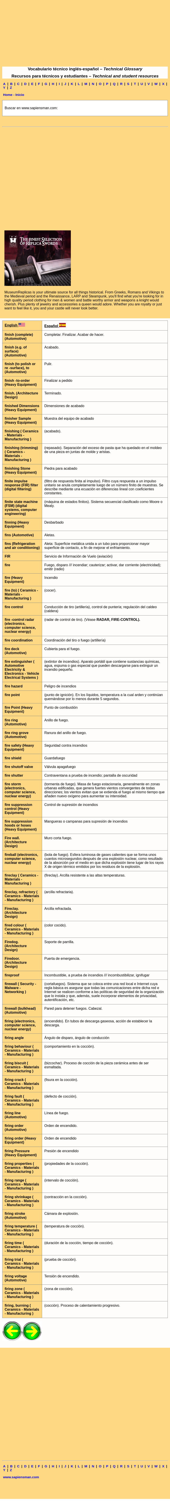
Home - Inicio (13, 95)
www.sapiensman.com (21, 1477)
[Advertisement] (85, 33)
